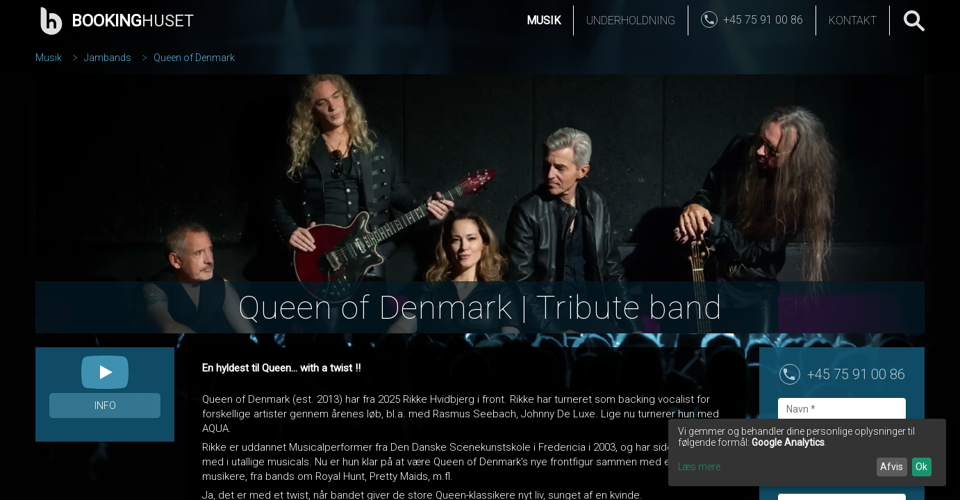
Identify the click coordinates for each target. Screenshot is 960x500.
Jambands (107, 57)
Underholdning (630, 20)
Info (105, 405)
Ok (921, 466)
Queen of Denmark (194, 57)
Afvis (891, 466)
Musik (544, 20)
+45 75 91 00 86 (856, 374)
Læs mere (699, 466)
